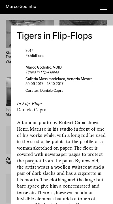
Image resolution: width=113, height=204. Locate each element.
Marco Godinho (21, 7)
